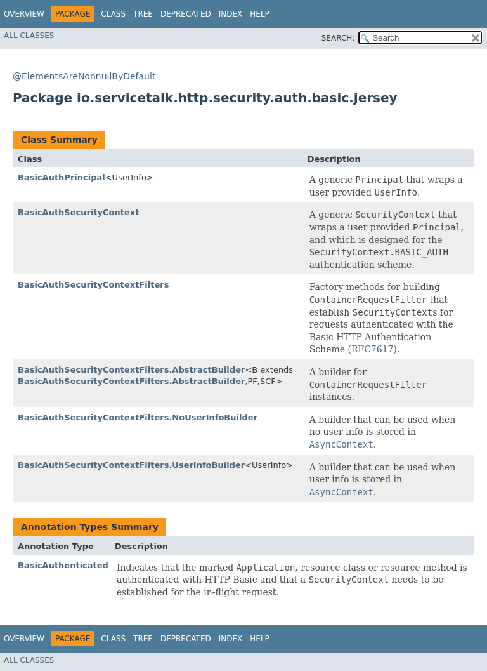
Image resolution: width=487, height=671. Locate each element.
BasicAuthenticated (63, 565)
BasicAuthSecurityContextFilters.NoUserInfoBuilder (137, 417)
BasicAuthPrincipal (61, 177)
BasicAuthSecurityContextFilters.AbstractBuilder (131, 370)
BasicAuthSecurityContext (78, 212)
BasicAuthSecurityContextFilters (93, 284)
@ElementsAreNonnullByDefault (84, 76)
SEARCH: (338, 38)
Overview (24, 14)
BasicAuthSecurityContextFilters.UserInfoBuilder (131, 465)
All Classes (29, 35)
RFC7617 (372, 349)
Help (259, 14)
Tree (143, 14)
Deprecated (185, 14)
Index (231, 14)
